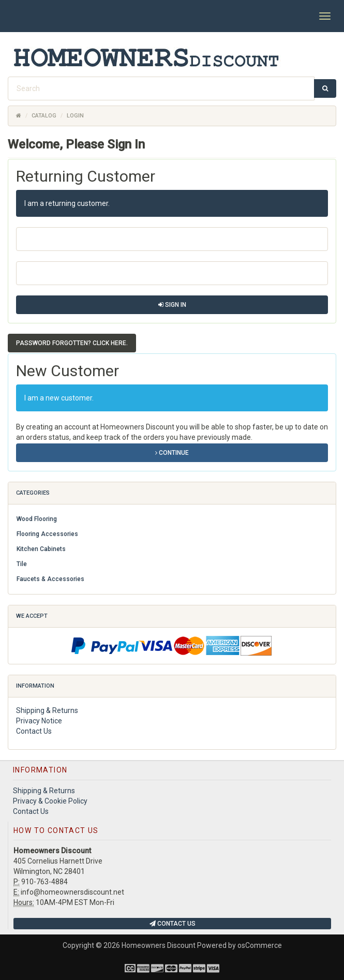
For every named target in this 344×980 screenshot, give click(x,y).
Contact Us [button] (172, 923)
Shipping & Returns (47, 710)
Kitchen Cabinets (41, 549)
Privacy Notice (39, 721)
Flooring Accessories (47, 534)
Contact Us (34, 731)
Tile (22, 564)
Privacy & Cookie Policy (50, 801)
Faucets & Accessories (50, 579)
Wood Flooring (37, 519)
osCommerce (259, 945)
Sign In (172, 304)
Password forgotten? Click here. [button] (72, 343)
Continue (172, 452)
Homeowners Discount (159, 945)
